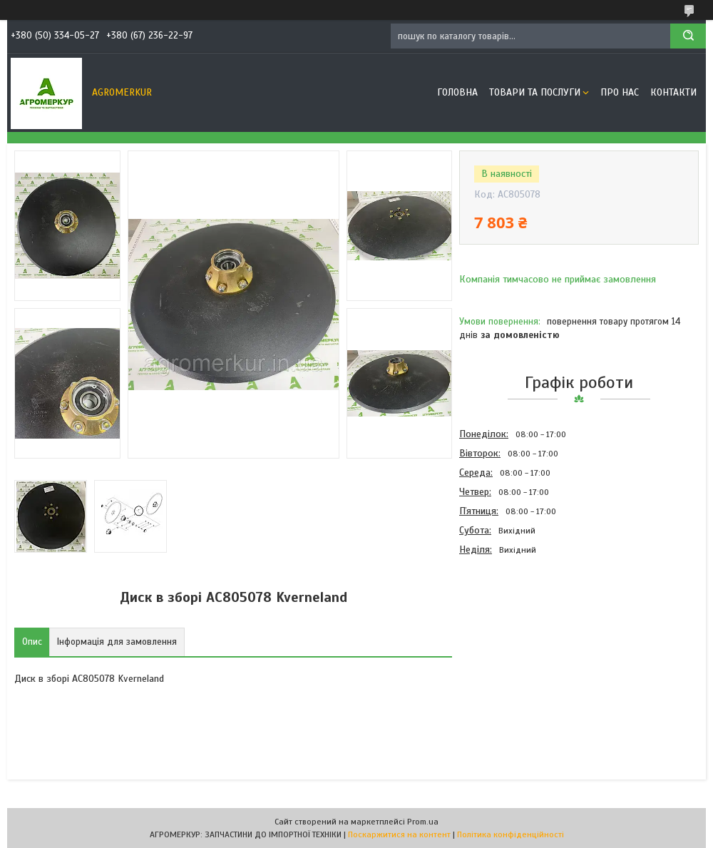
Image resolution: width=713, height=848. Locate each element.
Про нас (619, 92)
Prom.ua (422, 822)
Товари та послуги (534, 92)
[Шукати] (688, 36)
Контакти (673, 92)
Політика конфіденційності (510, 834)
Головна (457, 92)
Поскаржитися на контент (399, 834)
